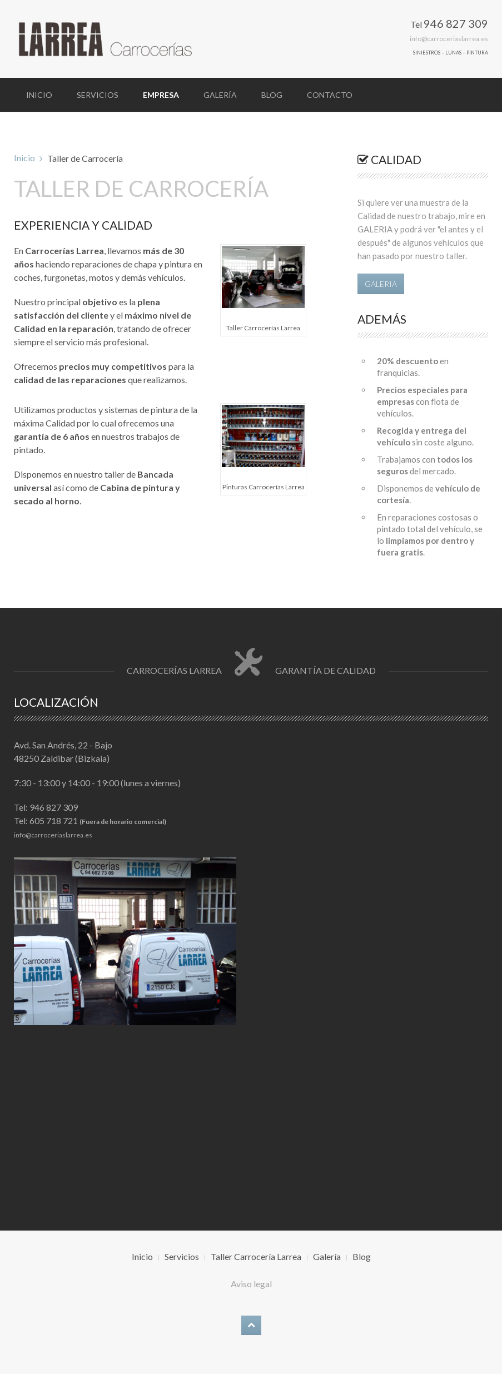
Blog (271, 95)
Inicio (39, 95)
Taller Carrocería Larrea (256, 1256)
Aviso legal (251, 1283)
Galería (220, 95)
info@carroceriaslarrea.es (449, 38)
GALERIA (381, 284)
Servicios (97, 95)
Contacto (329, 95)
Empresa (161, 95)
